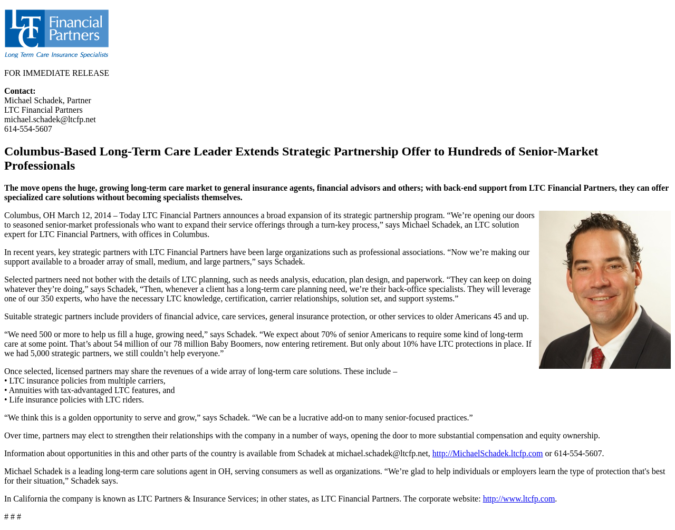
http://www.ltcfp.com (519, 498)
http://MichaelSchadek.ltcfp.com (487, 453)
